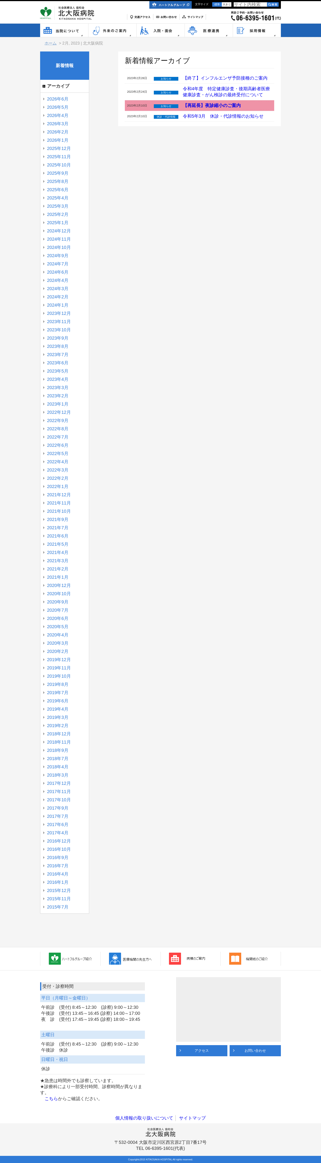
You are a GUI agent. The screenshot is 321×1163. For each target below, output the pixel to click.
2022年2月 (57, 478)
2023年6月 (57, 362)
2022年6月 (57, 445)
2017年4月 (57, 832)
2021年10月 (59, 511)
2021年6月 (57, 535)
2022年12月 (59, 412)
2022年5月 (57, 453)
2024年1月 (57, 305)
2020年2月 (57, 651)
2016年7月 (57, 865)
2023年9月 (57, 338)
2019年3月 (57, 717)
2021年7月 (57, 527)
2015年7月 (57, 907)
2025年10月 (59, 164)
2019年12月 (59, 659)
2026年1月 (57, 140)
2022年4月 (57, 461)
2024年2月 (57, 296)
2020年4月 (57, 634)
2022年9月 (57, 420)
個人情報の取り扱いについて (144, 1118)
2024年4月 (57, 280)
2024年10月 (59, 247)
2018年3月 (57, 775)
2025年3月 (57, 206)
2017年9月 (57, 808)
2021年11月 (59, 502)
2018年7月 (57, 758)
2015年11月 (59, 898)
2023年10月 (59, 329)
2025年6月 (57, 189)
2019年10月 (59, 676)
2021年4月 (57, 552)
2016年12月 (59, 841)
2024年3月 (57, 288)
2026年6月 (57, 98)
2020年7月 (57, 610)
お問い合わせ (255, 1050)
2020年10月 (59, 593)
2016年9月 (57, 857)
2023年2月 (57, 395)
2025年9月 (57, 173)
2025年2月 (57, 214)
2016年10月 (59, 849)
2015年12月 (59, 890)
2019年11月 (59, 667)
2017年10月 (59, 799)
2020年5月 (57, 626)
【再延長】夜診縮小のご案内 (212, 105)
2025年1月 (57, 222)
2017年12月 (59, 783)
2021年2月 (57, 568)
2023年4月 (57, 379)
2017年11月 (59, 791)
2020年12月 (59, 585)
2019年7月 (57, 692)
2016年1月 (57, 882)
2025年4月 (57, 197)
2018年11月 (59, 742)
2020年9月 (57, 601)
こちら (51, 1098)
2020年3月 (57, 643)
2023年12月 (59, 313)
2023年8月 (57, 346)
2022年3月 (57, 470)
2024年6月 (57, 272)
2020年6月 (57, 618)
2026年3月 (57, 123)
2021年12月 (59, 494)
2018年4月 (57, 766)
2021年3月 (57, 560)
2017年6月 (57, 824)
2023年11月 (59, 321)
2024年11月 (59, 239)
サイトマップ (192, 1118)
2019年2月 (57, 725)
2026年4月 (57, 115)
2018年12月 (59, 733)
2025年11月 (59, 156)
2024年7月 (57, 263)
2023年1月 (57, 404)
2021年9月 (57, 519)
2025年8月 (57, 181)
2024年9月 (57, 255)
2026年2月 (57, 131)
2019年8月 (57, 684)
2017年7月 (57, 816)
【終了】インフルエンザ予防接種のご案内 (225, 78)
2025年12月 (59, 148)
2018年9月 (57, 750)
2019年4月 (57, 709)
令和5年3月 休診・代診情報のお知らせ (223, 116)
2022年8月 (57, 428)
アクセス (202, 1050)
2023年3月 (57, 387)
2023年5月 (57, 371)
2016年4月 (57, 874)
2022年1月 (57, 486)
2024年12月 (59, 230)
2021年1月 (57, 577)
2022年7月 (57, 437)
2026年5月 (57, 107)
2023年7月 (57, 354)
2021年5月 (57, 544)
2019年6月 (57, 700)
